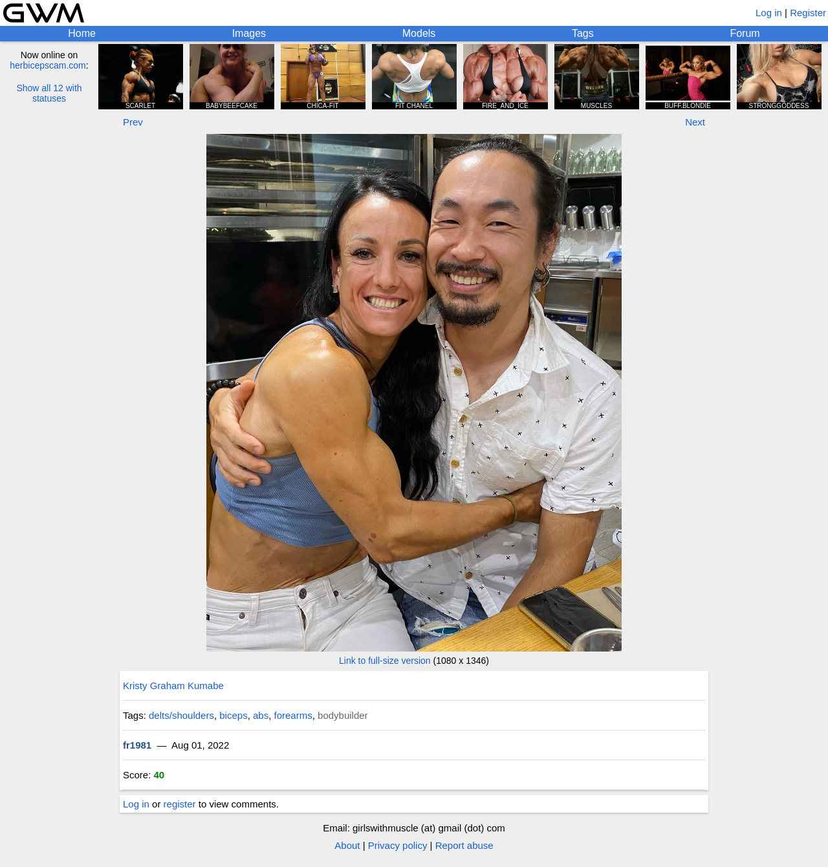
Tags (583, 33)
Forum (744, 33)
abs (260, 715)
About (347, 845)
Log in (769, 12)
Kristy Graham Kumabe (173, 685)
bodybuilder (343, 715)
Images (249, 33)
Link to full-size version (385, 660)
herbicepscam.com (48, 65)
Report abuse (464, 845)
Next (695, 121)
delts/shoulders (181, 715)
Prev (133, 121)
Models (419, 33)
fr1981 (137, 745)
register (180, 803)
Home (82, 33)
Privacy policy (398, 845)
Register (808, 12)
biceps (233, 715)
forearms (293, 715)
